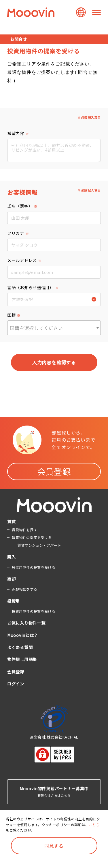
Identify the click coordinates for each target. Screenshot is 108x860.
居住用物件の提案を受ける (33, 567)
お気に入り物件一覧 (26, 623)
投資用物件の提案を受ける (33, 611)
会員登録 (54, 471)
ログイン (15, 684)
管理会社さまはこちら (54, 791)
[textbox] (54, 328)
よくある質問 (20, 647)
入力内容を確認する (54, 362)
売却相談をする (24, 589)
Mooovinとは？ (22, 635)
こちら (94, 824)
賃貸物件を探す (24, 529)
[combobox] (54, 327)
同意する (54, 845)
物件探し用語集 (22, 659)
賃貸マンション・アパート (39, 545)
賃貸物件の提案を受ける (32, 537)
